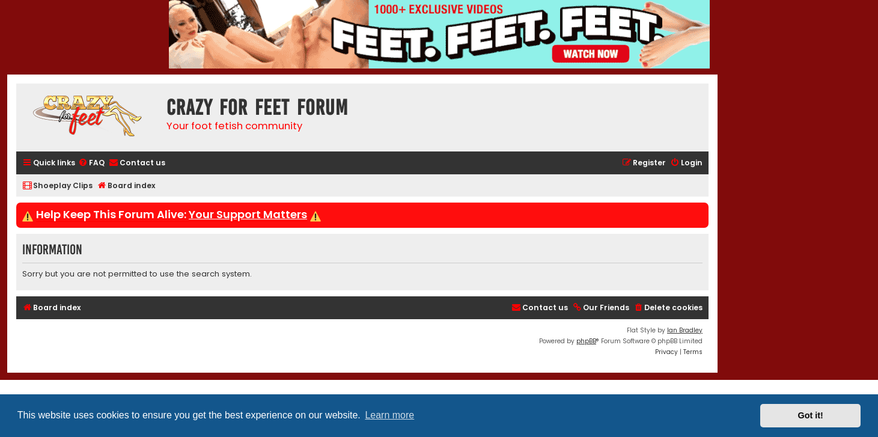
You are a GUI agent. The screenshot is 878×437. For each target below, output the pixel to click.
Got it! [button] (810, 415)
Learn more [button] (389, 415)
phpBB (586, 341)
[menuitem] (91, 163)
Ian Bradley (685, 330)
